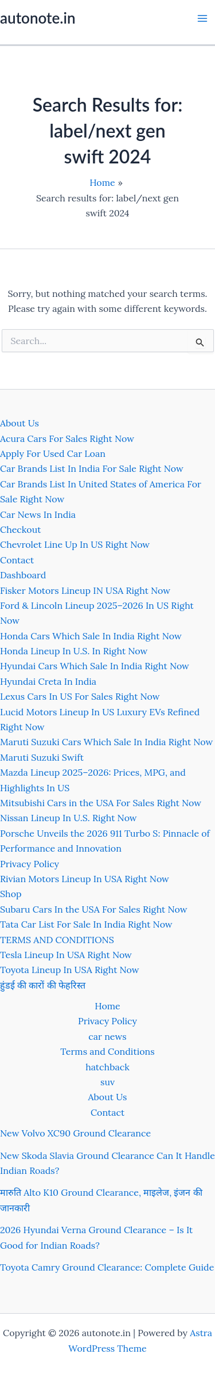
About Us (19, 423)
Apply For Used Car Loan (52, 453)
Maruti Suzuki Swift (42, 757)
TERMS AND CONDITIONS (57, 939)
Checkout (20, 529)
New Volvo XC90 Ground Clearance (75, 1133)
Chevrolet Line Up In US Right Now (75, 544)
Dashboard (23, 575)
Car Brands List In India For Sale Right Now (91, 468)
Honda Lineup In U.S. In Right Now (73, 651)
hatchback (107, 1067)
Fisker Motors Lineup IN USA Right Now (85, 590)
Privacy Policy (29, 863)
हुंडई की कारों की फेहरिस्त (42, 985)
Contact (17, 560)
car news (107, 1036)
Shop (11, 893)
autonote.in (37, 18)
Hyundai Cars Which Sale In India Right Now (94, 666)
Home (107, 1006)
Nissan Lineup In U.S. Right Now (68, 817)
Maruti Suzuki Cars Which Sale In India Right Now (106, 741)
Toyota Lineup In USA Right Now (69, 969)
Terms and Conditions (107, 1051)
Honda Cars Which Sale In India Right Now (91, 636)
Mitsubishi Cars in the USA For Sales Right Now (100, 802)
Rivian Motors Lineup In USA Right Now (84, 878)
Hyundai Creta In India (48, 681)
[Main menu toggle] (202, 18)
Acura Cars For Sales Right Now (67, 438)
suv (107, 1082)
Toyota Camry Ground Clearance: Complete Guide (107, 1267)
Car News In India (38, 514)
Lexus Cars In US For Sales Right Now (80, 696)
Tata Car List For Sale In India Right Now (86, 924)
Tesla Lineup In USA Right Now (66, 954)
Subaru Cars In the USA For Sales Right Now (93, 909)
